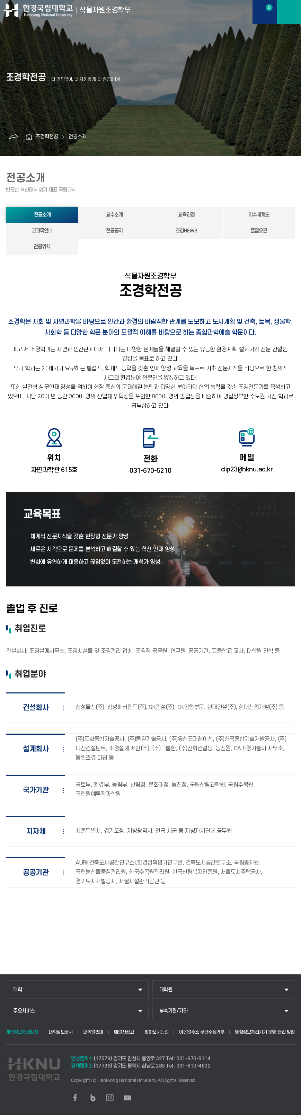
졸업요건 (258, 231)
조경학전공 (47, 137)
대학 (17, 990)
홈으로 (29, 136)
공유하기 (13, 136)
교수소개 (114, 215)
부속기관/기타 (173, 1011)
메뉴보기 (289, 12)
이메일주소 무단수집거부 (201, 1032)
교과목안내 (42, 231)
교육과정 (186, 215)
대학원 (165, 990)
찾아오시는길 (156, 1032)
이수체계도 (258, 215)
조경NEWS (186, 231)
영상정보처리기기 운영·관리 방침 (265, 1032)
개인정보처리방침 (22, 1032)
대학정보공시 (60, 1032)
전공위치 (42, 247)
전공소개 (78, 137)
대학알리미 (93, 1032)
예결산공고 (124, 1032)
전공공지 (114, 231)
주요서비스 (24, 1011)
